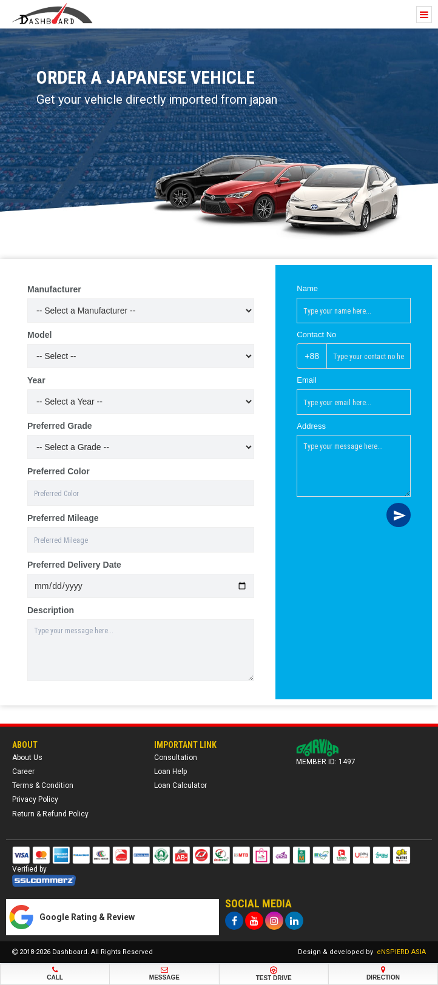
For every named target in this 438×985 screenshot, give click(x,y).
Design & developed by (362, 952)
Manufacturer (54, 289)
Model (39, 335)
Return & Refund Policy (50, 814)
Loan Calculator (180, 785)
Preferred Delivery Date (74, 565)
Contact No (316, 334)
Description (50, 610)
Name (307, 288)
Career (23, 771)
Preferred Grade (59, 426)
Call (55, 973)
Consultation (175, 757)
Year (36, 380)
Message (164, 973)
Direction (383, 973)
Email (307, 380)
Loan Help (170, 771)
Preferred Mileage (63, 518)
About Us (27, 757)
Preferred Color (58, 471)
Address (311, 426)
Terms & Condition (42, 785)
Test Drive (274, 973)
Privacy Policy (35, 799)
